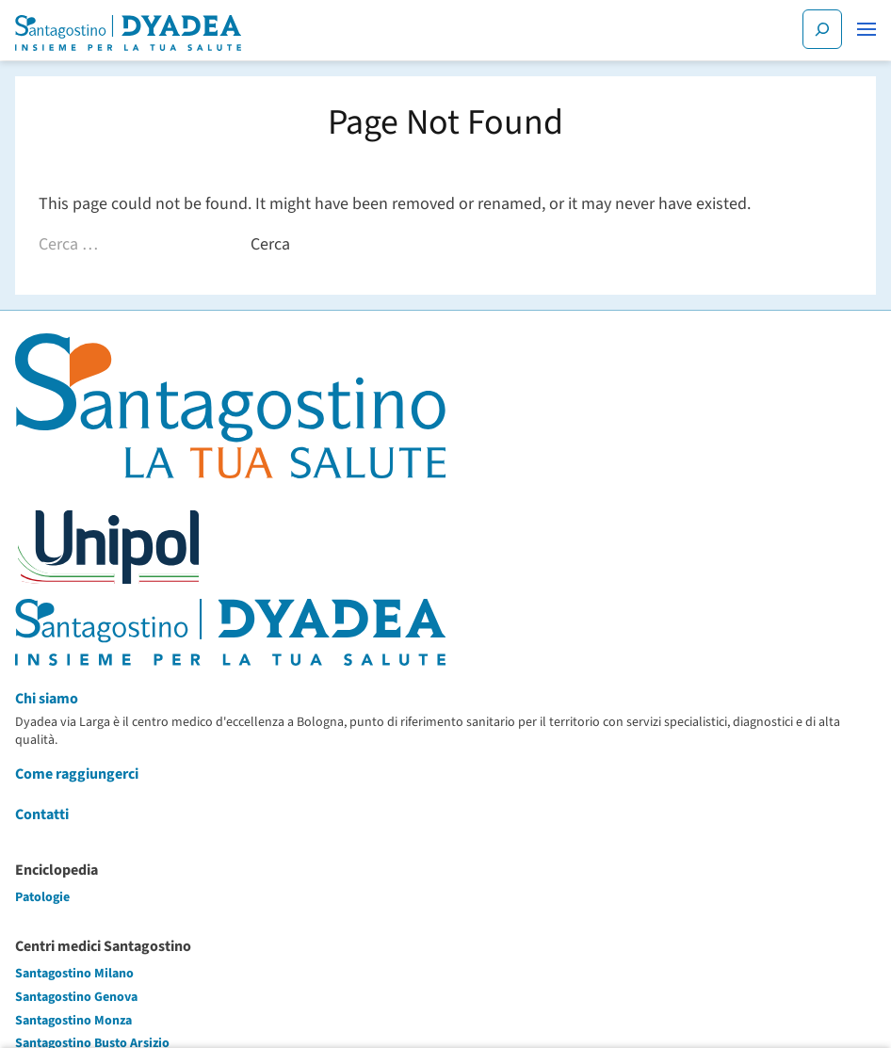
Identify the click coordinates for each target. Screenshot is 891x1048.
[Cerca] (822, 29)
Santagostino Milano (74, 973)
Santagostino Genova (76, 997)
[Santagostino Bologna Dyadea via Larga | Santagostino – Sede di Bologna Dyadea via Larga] (128, 32)
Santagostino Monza (73, 1020)
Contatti (42, 814)
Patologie (42, 897)
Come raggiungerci (76, 774)
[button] (866, 29)
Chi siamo (46, 698)
